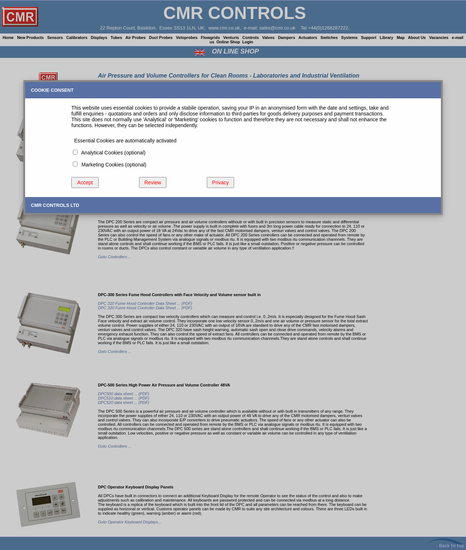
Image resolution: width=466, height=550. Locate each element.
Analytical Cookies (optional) (112, 153)
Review (153, 182)
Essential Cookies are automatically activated (124, 141)
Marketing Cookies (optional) (112, 165)
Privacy (220, 182)
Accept (85, 182)
